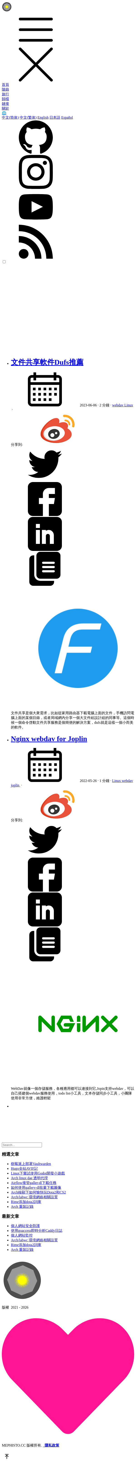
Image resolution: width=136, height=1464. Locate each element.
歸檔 (5, 99)
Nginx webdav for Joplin (49, 739)
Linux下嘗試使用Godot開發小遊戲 (38, 1173)
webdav (118, 405)
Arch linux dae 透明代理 (29, 1178)
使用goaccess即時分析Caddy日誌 (36, 1230)
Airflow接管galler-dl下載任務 (33, 1183)
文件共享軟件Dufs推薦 (47, 362)
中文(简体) (10, 117)
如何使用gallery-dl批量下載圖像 (36, 1187)
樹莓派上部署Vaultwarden (31, 1164)
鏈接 (5, 104)
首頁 (5, 85)
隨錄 (5, 89)
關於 (5, 108)
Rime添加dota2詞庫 (26, 1202)
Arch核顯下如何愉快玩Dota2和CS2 (38, 1192)
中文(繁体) (28, 117)
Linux (128, 405)
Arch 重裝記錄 (22, 1206)
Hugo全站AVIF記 (24, 1168)
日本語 (54, 117)
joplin (15, 785)
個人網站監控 (22, 1235)
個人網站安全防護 (25, 1226)
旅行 (5, 94)
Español (67, 117)
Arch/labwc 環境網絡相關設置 (34, 1197)
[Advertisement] (42, 310)
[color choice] (4, 261)
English (43, 117)
